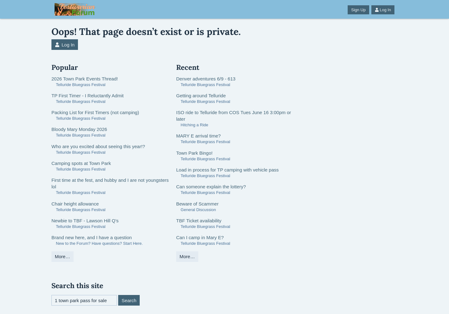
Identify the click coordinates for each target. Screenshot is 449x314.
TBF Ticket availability (198, 220)
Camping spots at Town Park (81, 163)
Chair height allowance (75, 203)
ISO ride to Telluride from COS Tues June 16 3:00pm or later (233, 116)
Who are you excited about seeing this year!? (98, 146)
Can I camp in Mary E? (200, 237)
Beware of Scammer (197, 203)
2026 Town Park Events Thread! (84, 78)
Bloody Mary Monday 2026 (79, 129)
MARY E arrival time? (198, 135)
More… (62, 256)
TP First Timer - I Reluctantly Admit (87, 95)
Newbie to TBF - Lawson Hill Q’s (84, 220)
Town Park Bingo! (194, 153)
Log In (383, 9)
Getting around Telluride (201, 95)
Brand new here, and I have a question (91, 237)
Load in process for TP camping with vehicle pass (227, 169)
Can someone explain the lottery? (211, 186)
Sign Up (358, 9)
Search (129, 300)
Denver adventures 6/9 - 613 (205, 78)
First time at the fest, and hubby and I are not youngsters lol (110, 183)
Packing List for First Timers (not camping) (95, 112)
